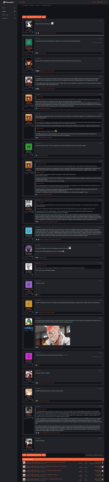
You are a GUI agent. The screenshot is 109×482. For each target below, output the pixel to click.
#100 (101, 438)
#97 (101, 370)
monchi (29, 66)
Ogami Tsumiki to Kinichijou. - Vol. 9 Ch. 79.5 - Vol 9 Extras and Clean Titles (44, 479)
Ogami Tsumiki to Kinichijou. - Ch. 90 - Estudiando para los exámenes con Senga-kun (46, 466)
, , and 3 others (47, 221)
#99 (101, 406)
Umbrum (99, 467)
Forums (4, 11)
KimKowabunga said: (40, 265)
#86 (101, 113)
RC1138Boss (29, 253)
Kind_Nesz (29, 271)
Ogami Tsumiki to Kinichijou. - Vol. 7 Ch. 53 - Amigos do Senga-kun (42, 474)
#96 (101, 352)
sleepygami (29, 84)
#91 (101, 245)
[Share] (99, 20)
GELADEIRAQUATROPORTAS (95, 463)
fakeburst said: (39, 183)
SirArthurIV (29, 360)
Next (43, 16)
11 (40, 16)
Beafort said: (39, 97)
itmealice (28, 308)
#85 (101, 94)
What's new (5, 14)
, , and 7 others (47, 70)
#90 (101, 227)
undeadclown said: (40, 409)
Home (3, 7)
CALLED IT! (65, 355)
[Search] (22, 2)
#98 (101, 388)
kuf (29, 28)
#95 (101, 318)
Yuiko (28, 378)
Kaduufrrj (28, 208)
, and (43, 108)
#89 (101, 200)
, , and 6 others (46, 382)
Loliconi (29, 414)
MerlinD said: (39, 128)
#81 (101, 20)
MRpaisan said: (39, 172)
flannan (29, 102)
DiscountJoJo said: (40, 163)
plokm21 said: (39, 120)
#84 (101, 76)
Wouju (28, 396)
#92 (101, 263)
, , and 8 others (47, 33)
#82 (101, 38)
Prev (25, 16)
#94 (101, 300)
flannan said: (39, 202)
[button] (9, 15)
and (42, 53)
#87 (101, 143)
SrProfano (99, 475)
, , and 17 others (50, 239)
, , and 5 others (49, 432)
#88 (101, 161)
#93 (101, 280)
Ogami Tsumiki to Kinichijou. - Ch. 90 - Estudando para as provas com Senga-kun (45, 462)
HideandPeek (98, 480)
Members (4, 18)
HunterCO (28, 446)
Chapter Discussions (41, 463)
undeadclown (28, 235)
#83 (101, 58)
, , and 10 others (51, 347)
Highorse (28, 151)
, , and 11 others (47, 88)
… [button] (38, 16)
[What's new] (105, 2)
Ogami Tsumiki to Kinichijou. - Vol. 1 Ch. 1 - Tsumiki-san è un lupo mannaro (43, 470)
